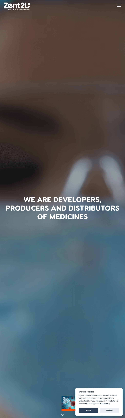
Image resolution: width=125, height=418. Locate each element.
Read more (105, 404)
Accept (88, 410)
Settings (109, 410)
